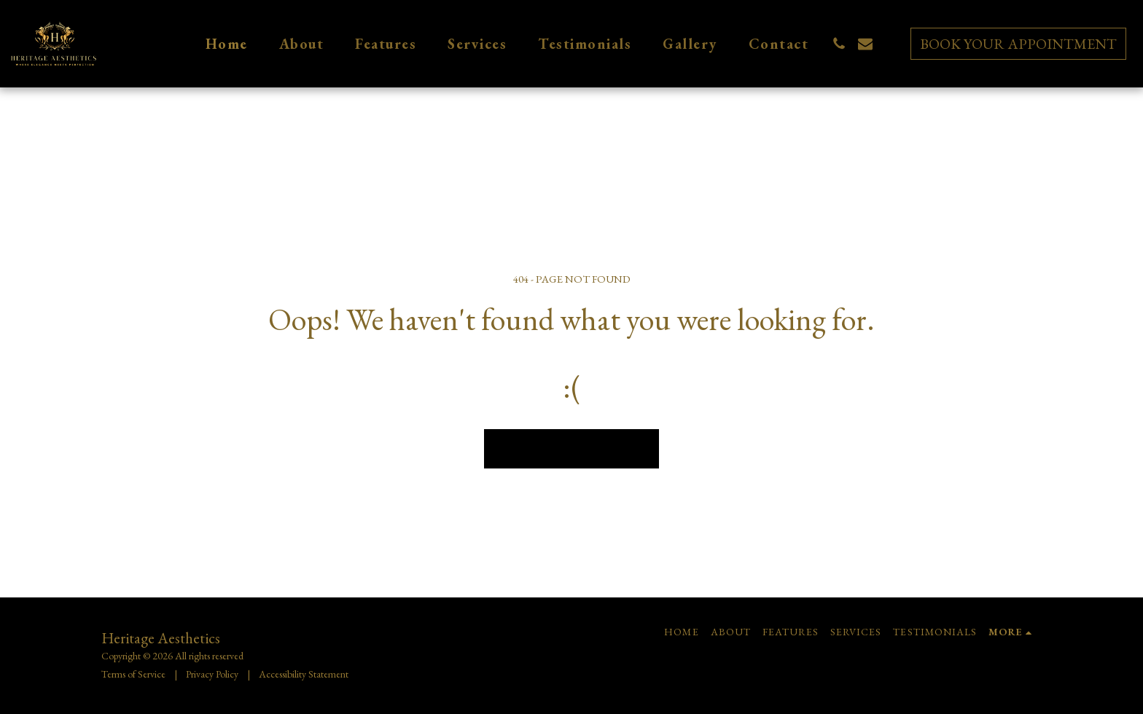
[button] (839, 43)
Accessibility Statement (303, 673)
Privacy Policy (212, 673)
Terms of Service (133, 673)
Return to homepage (571, 448)
